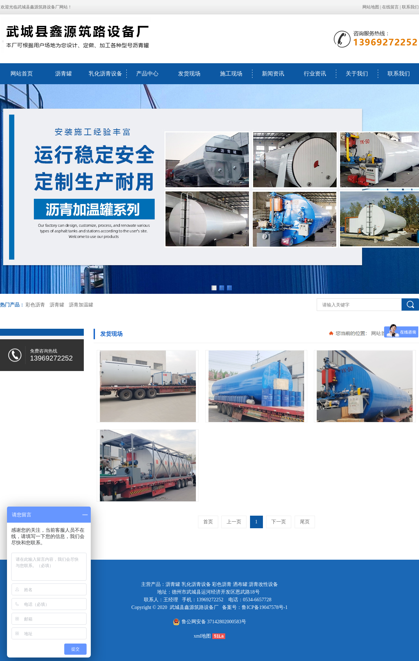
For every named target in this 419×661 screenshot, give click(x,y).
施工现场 (231, 74)
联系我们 (410, 7)
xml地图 (202, 636)
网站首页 (21, 74)
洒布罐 (240, 584)
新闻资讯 (273, 74)
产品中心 (147, 74)
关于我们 (357, 74)
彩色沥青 (35, 304)
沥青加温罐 (81, 304)
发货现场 (189, 74)
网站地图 (370, 7)
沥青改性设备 (263, 584)
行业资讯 (315, 74)
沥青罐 (63, 74)
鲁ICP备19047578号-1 (264, 607)
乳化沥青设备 (105, 74)
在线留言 (390, 7)
